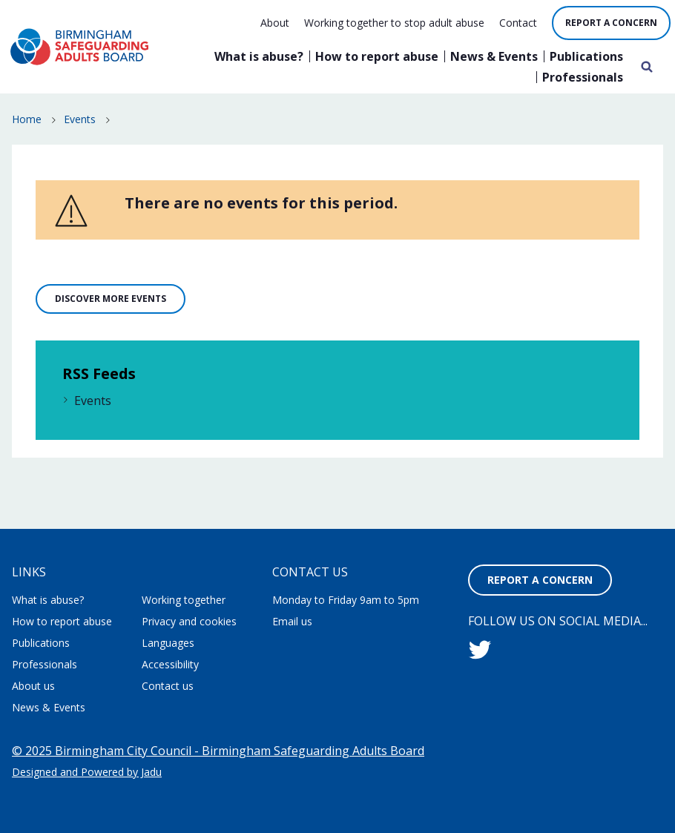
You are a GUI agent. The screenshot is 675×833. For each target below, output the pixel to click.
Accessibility (170, 664)
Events (80, 119)
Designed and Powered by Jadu (87, 772)
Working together (183, 600)
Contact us (168, 686)
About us (33, 686)
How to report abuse (376, 56)
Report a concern (611, 22)
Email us (292, 621)
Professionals (582, 77)
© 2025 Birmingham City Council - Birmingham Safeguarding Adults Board (218, 751)
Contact (518, 23)
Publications (586, 56)
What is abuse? (258, 56)
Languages (168, 643)
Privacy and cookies (189, 621)
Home (27, 119)
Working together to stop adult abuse (394, 23)
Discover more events (110, 298)
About (274, 23)
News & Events (494, 56)
